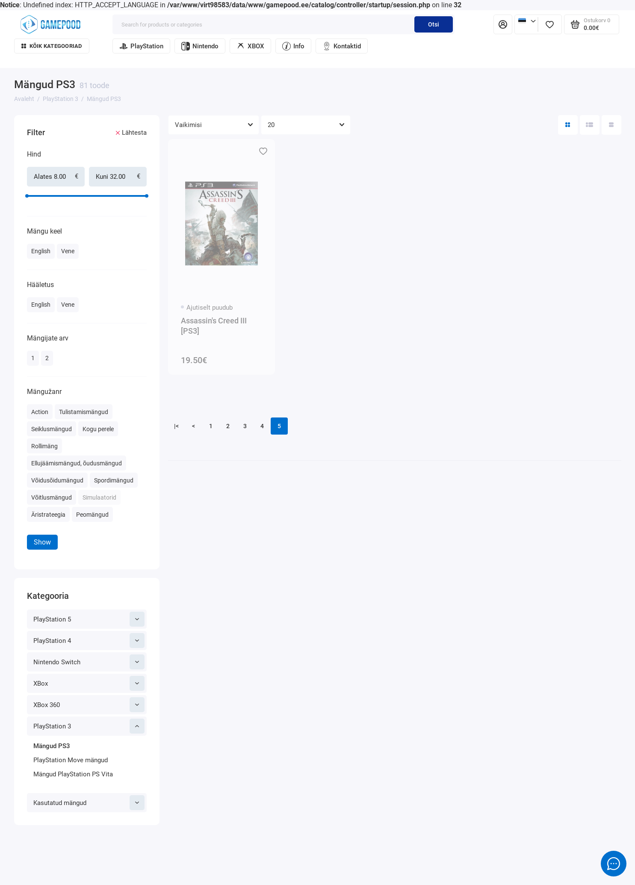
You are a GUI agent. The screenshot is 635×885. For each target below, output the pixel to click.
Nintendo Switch (89, 661)
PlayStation (141, 46)
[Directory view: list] (590, 125)
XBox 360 (89, 704)
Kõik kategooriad (51, 46)
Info (293, 46)
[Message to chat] (613, 863)
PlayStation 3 (89, 726)
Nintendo (200, 46)
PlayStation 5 (89, 619)
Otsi (433, 24)
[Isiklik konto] (502, 24)
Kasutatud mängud (89, 802)
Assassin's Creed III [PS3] (214, 325)
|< (176, 426)
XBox (89, 683)
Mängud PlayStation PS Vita (73, 774)
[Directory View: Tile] (568, 125)
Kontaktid (341, 46)
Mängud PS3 (51, 746)
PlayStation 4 (89, 640)
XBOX (250, 46)
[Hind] (11, 116)
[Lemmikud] (549, 24)
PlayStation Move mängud (70, 760)
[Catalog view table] (611, 125)
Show (42, 542)
